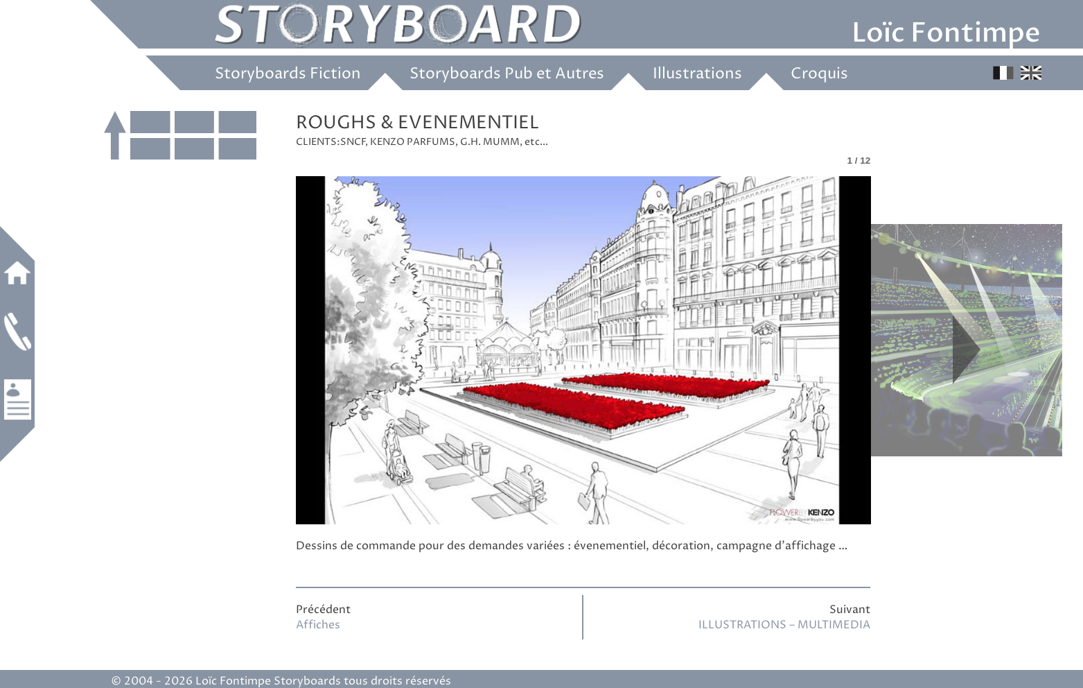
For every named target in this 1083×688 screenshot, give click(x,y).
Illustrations (697, 74)
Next (966, 349)
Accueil (17, 272)
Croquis (819, 74)
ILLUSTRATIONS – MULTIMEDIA (784, 625)
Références (17, 399)
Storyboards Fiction (288, 74)
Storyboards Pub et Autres (507, 74)
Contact (17, 331)
